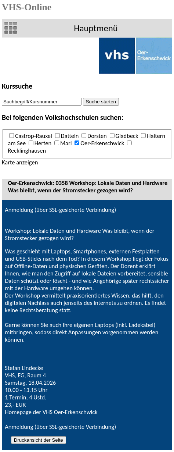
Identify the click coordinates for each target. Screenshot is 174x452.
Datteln (70, 135)
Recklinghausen (27, 150)
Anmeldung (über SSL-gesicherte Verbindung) (60, 209)
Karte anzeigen (20, 162)
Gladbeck (127, 135)
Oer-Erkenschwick (102, 143)
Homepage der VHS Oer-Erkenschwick (51, 412)
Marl (66, 143)
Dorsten (97, 135)
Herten (43, 143)
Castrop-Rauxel (33, 135)
